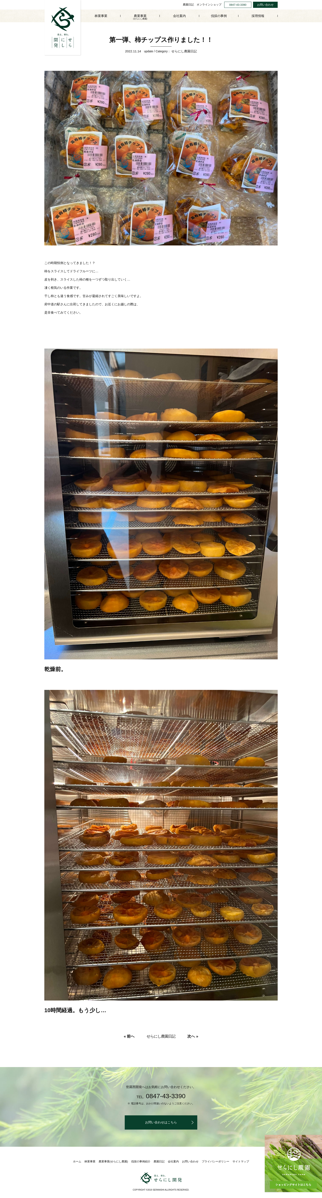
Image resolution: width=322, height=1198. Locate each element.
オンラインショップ (209, 4)
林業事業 (101, 16)
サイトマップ (240, 1161)
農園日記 (188, 4)
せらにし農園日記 (184, 51)
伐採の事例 (219, 16)
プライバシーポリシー (215, 1161)
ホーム (77, 1161)
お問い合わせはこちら (161, 1122)
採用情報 (258, 16)
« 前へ (129, 1036)
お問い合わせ (265, 4)
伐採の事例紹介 (140, 1161)
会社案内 (179, 16)
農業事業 (140, 17)
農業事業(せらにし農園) (113, 1161)
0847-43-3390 (237, 4)
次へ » (192, 1036)
